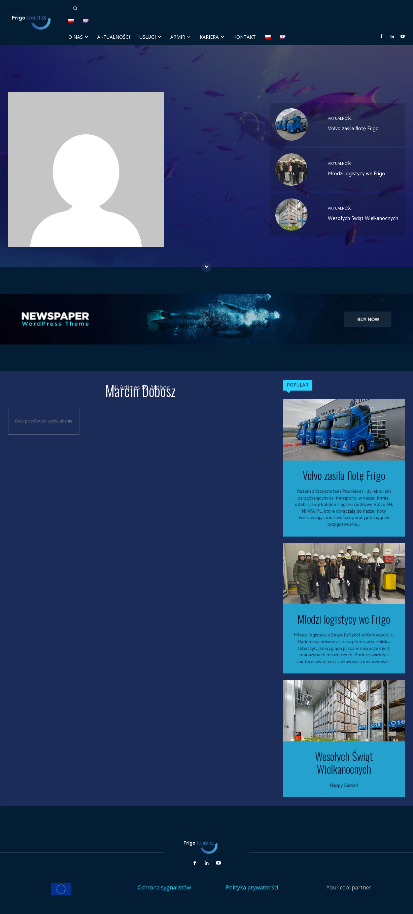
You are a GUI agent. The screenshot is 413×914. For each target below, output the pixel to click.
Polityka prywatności (252, 887)
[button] (75, 8)
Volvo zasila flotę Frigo (353, 128)
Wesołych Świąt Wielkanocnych (363, 218)
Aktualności (340, 119)
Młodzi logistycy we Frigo (356, 173)
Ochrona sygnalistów (164, 887)
